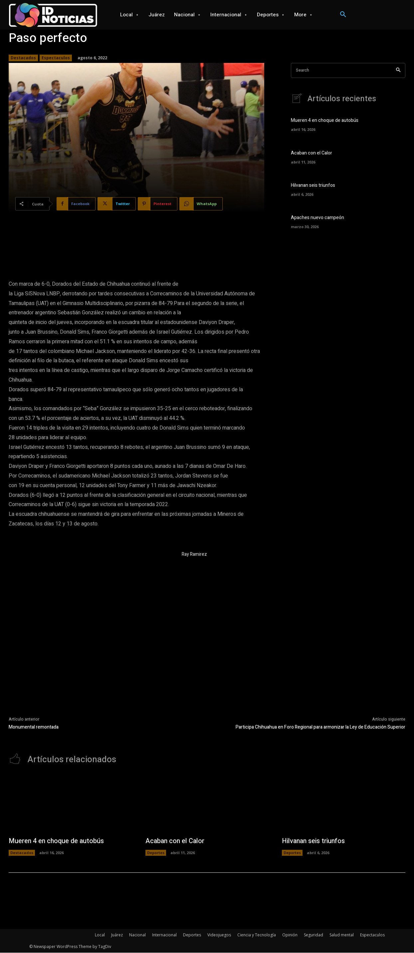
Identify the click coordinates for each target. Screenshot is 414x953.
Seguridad (313, 935)
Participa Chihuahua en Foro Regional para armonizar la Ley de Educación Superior (320, 727)
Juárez (117, 935)
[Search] (398, 70)
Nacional (137, 935)
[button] (343, 15)
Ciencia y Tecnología (256, 935)
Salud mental (341, 935)
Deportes (155, 852)
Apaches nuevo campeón (317, 218)
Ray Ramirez (194, 554)
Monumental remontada (34, 727)
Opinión (290, 935)
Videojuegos (219, 935)
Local (100, 935)
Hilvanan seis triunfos (313, 185)
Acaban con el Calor (311, 153)
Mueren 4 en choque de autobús (324, 121)
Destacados (23, 58)
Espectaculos (56, 58)
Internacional (164, 935)
